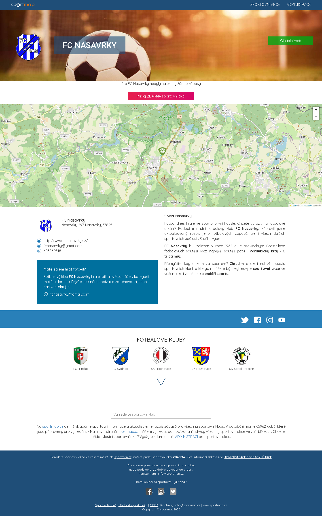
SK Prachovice (161, 358)
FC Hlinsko (80, 358)
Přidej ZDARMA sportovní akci (161, 96)
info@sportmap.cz (171, 473)
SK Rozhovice (201, 358)
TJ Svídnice (121, 358)
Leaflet (293, 205)
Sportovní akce (265, 4)
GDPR (154, 505)
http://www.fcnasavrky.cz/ (66, 240)
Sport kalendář (105, 505)
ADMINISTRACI (186, 436)
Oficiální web (290, 40)
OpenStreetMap (306, 205)
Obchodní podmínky (133, 505)
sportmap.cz (52, 426)
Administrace (299, 4)
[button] (162, 151)
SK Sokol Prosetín (241, 358)
